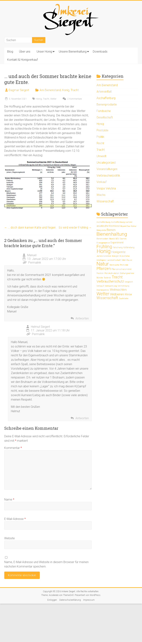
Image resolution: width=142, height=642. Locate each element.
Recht (100, 143)
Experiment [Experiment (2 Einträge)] (117, 242)
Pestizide (102, 130)
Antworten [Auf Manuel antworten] (82, 318)
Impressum (89, 600)
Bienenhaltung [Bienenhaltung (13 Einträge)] (112, 234)
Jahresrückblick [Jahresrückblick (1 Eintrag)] (104, 256)
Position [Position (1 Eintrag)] (100, 273)
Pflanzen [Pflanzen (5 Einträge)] (104, 269)
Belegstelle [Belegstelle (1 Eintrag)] (101, 230)
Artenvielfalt (104, 91)
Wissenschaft (105, 201)
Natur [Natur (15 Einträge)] (103, 264)
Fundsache (104, 111)
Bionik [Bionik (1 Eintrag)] (112, 239)
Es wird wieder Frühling (75, 227)
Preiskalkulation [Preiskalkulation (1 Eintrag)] (111, 273)
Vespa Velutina (106, 188)
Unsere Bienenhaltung (73, 51)
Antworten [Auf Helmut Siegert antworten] (82, 418)
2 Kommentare (72, 99)
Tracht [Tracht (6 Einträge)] (117, 277)
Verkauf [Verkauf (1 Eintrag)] (100, 286)
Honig (65, 90)
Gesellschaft (105, 117)
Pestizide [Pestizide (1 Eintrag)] (124, 265)
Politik (100, 137)
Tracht (75, 90)
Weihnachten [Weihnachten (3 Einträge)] (118, 289)
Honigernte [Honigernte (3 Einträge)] (118, 252)
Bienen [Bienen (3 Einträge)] (111, 230)
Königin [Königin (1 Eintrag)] (115, 256)
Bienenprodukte (107, 104)
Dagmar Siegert (19, 90)
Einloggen (52, 600)
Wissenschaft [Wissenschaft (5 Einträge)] (107, 298)
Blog (10, 51)
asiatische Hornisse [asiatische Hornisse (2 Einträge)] (108, 225)
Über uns (24, 51)
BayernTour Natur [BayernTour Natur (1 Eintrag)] (128, 226)
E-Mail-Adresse (15, 519)
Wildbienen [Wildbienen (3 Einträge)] (117, 294)
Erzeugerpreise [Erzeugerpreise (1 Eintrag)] (103, 243)
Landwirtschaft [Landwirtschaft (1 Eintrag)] (114, 260)
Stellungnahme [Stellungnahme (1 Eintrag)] (127, 273)
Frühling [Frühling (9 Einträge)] (104, 246)
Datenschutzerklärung (70, 600)
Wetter (53, 99)
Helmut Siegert (40, 326)
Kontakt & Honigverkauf (22, 59)
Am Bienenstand (50, 90)
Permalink (32, 262)
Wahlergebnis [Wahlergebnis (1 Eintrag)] (103, 290)
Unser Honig (44, 51)
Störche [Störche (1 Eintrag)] (100, 277)
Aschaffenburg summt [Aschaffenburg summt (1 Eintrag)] (121, 222)
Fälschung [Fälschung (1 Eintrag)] (118, 247)
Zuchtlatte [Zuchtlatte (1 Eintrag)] (123, 298)
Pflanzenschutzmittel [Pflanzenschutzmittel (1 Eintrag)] (121, 269)
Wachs (101, 195)
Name (9, 499)
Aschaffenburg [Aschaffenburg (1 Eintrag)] (103, 222)
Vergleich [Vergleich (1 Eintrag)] (129, 282)
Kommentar (13, 448)
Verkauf (101, 182)
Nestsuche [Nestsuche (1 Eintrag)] (114, 265)
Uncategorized (106, 162)
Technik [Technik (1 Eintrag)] (107, 277)
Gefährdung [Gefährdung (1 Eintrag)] (128, 247)
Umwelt (101, 156)
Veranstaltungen (107, 169)
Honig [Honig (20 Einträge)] (104, 251)
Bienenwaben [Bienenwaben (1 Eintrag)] (103, 239)
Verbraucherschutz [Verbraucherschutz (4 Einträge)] (110, 281)
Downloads (100, 51)
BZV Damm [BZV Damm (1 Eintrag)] (121, 239)
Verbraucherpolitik (108, 175)
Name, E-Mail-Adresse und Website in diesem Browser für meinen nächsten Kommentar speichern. (46, 564)
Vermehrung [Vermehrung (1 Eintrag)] (123, 286)
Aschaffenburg (106, 98)
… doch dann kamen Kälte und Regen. (30, 227)
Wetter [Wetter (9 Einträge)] (103, 293)
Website (9, 538)
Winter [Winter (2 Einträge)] (128, 294)
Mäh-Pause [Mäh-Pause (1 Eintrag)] (127, 260)
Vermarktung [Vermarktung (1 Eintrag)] (110, 286)
